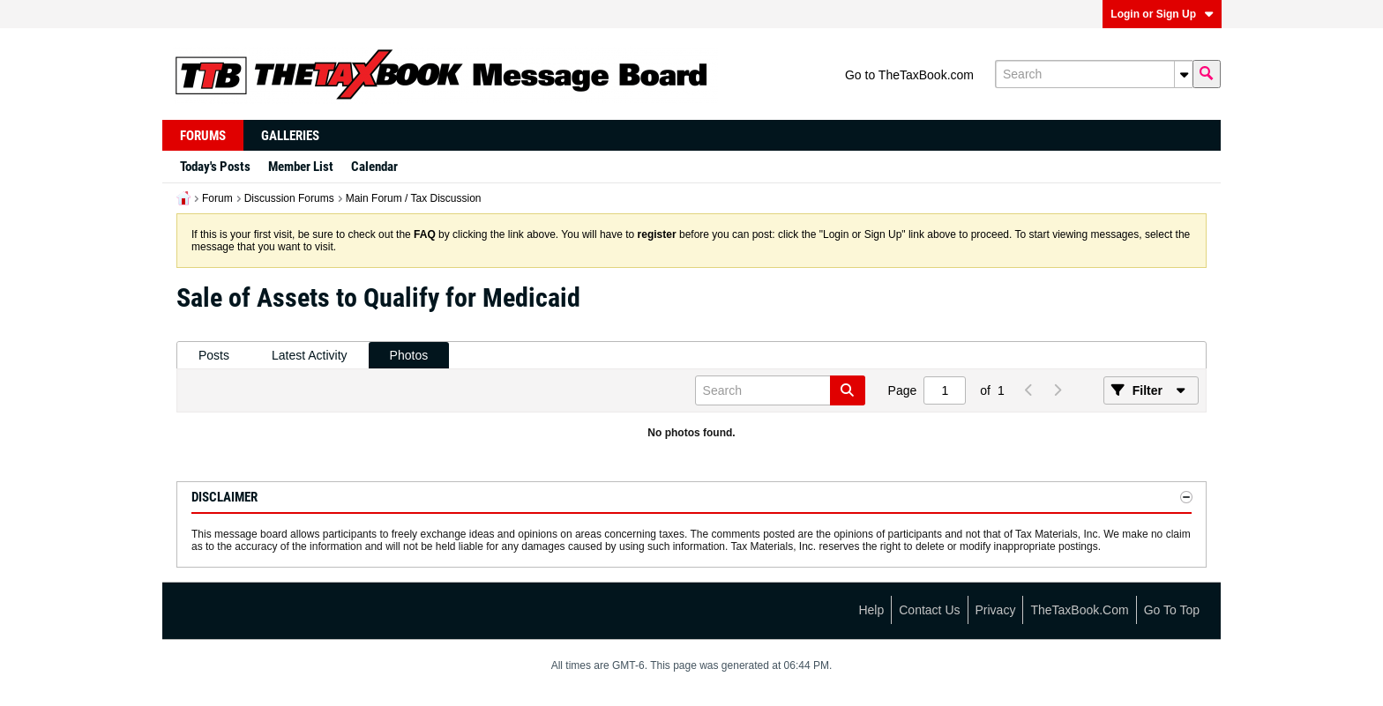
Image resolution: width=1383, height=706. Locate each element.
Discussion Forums (289, 198)
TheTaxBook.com (1079, 610)
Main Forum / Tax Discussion (414, 198)
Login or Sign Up (1162, 14)
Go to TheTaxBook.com (909, 75)
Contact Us (929, 610)
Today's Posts (215, 167)
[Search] (1093, 74)
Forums (203, 136)
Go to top (1172, 610)
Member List (300, 167)
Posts (213, 355)
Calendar (374, 167)
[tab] (213, 355)
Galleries (290, 136)
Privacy (996, 610)
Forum (217, 198)
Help (871, 610)
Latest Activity (310, 355)
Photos (409, 355)
